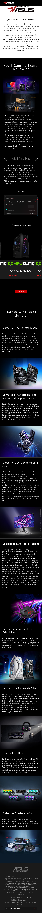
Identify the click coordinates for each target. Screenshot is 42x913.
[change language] (21, 908)
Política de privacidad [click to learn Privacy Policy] (20, 900)
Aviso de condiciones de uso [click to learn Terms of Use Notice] (20, 897)
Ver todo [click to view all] (21, 292)
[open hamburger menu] (38, 3)
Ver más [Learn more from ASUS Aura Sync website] (21, 191)
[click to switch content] (5, 159)
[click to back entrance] (19, 3)
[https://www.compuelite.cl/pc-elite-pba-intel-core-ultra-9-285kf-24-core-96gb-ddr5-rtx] (21, 275)
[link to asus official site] (21, 869)
